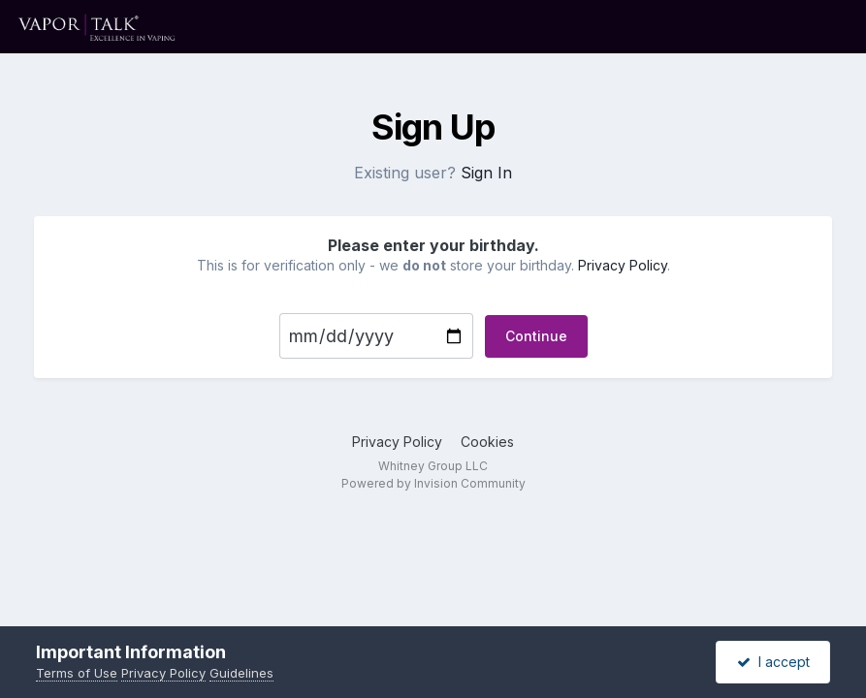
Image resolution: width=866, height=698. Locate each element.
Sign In (486, 172)
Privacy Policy (622, 265)
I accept (773, 661)
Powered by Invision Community (433, 483)
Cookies (487, 441)
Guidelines (241, 673)
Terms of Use (76, 673)
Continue (536, 336)
